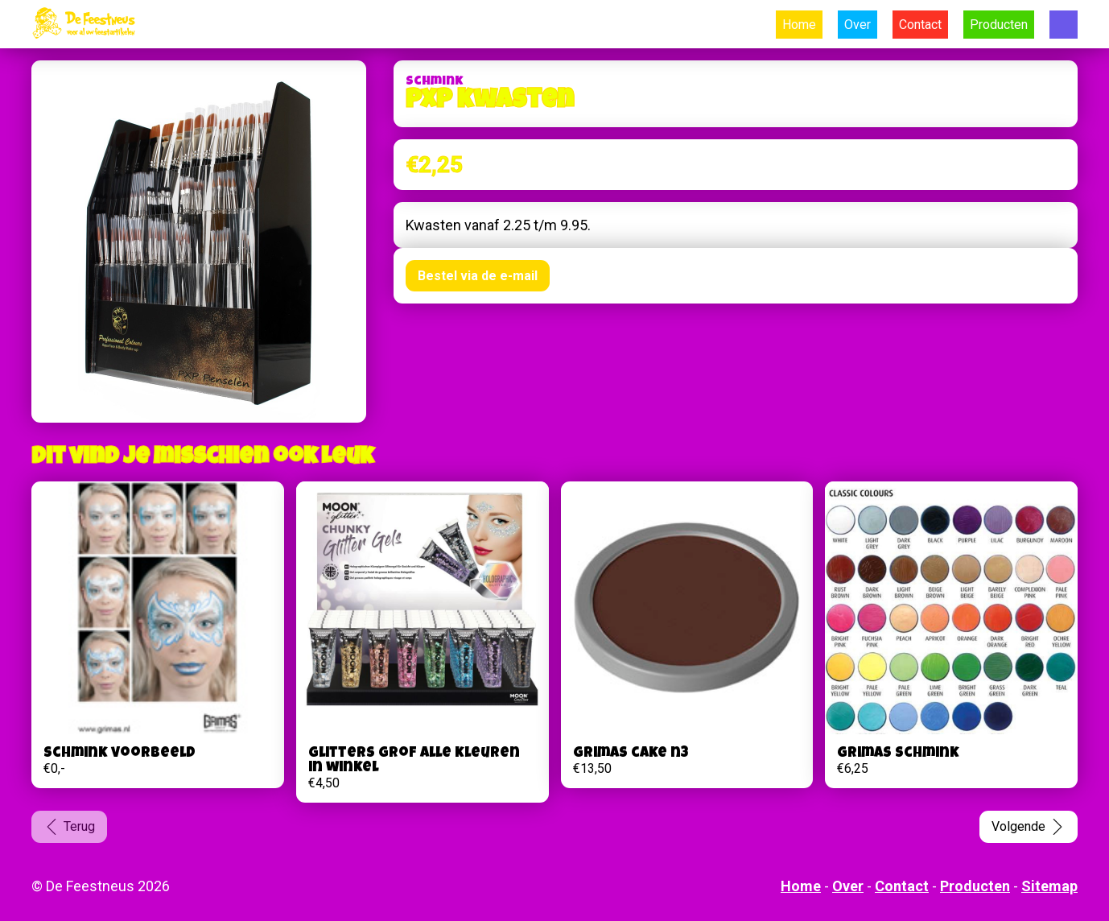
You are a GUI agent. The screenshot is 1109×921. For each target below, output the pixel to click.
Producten (999, 24)
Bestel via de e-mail (478, 275)
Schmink (434, 82)
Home (799, 24)
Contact (920, 24)
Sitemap (1049, 886)
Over (857, 24)
